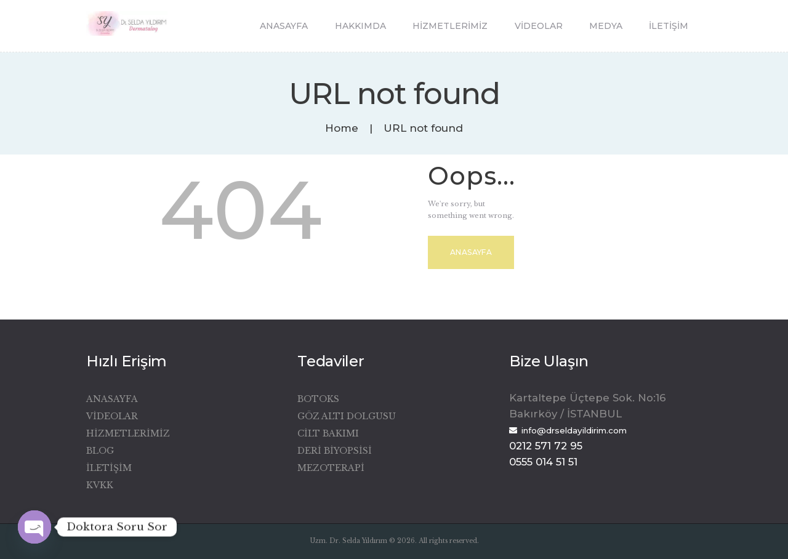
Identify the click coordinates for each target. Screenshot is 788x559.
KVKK (99, 485)
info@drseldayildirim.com (574, 430)
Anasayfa (471, 252)
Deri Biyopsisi (334, 450)
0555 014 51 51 (543, 462)
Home (341, 128)
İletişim (109, 467)
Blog (100, 450)
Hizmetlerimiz (128, 433)
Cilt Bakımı (328, 433)
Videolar (112, 416)
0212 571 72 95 (545, 446)
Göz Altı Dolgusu (346, 416)
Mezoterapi (330, 467)
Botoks (318, 398)
